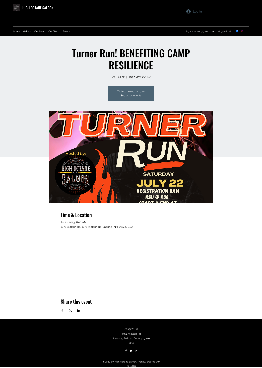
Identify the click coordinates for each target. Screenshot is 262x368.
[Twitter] (131, 350)
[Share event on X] (70, 310)
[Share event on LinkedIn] (78, 310)
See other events (131, 95)
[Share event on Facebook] (62, 310)
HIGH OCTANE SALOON (37, 7)
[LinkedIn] (136, 350)
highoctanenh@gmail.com (200, 31)
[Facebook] (237, 31)
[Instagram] (242, 31)
